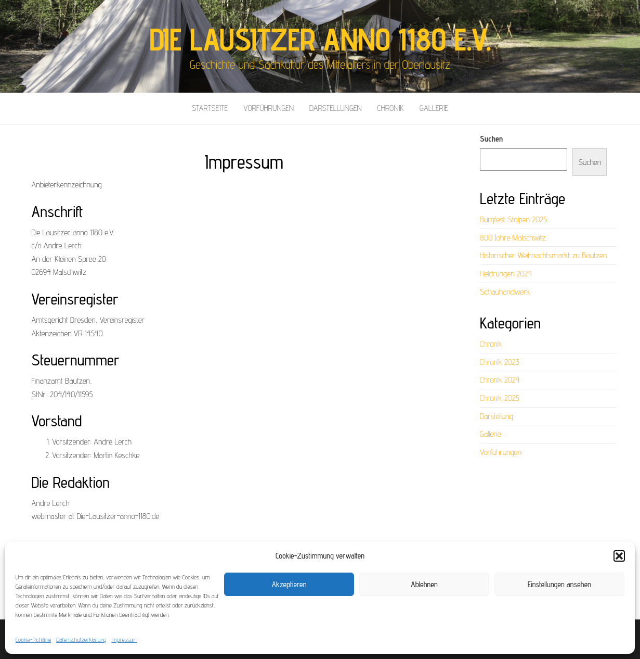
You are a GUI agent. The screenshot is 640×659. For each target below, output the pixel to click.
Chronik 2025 (499, 398)
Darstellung (496, 416)
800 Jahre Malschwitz (513, 238)
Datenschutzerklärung (81, 639)
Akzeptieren (289, 584)
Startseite (210, 108)
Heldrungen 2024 (506, 273)
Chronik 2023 (499, 362)
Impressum (124, 639)
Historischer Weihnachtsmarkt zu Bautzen (543, 255)
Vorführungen (268, 108)
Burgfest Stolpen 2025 (513, 219)
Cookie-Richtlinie (33, 639)
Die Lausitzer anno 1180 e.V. (320, 39)
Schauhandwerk (505, 292)
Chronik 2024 (499, 380)
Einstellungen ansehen (559, 584)
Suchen (491, 139)
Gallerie (434, 108)
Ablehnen (424, 584)
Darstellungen (335, 108)
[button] (619, 556)
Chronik (390, 108)
